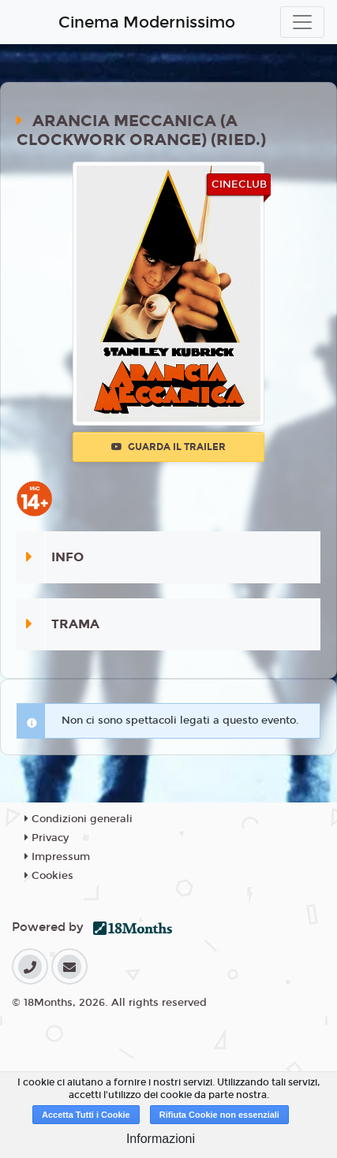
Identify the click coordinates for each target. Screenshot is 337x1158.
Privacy (46, 838)
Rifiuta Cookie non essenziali (219, 1114)
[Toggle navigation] (302, 22)
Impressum (57, 857)
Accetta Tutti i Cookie (86, 1114)
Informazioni (160, 1138)
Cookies (48, 875)
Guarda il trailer (168, 446)
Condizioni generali (78, 819)
